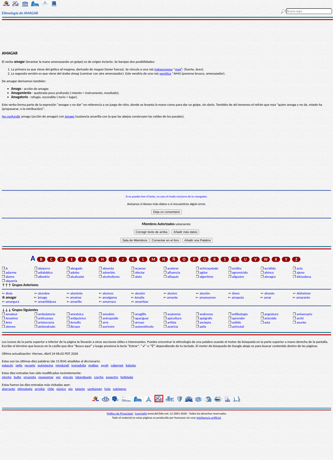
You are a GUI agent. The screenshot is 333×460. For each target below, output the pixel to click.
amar (267, 297)
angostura (271, 314)
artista (171, 322)
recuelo (30, 365)
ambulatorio (46, 314)
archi (300, 318)
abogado (76, 268)
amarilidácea (47, 302)
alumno (108, 293)
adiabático (45, 272)
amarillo (76, 302)
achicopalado (209, 268)
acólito (236, 268)
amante (172, 297)
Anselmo (12, 318)
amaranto (303, 297)
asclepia (205, 322)
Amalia (139, 297)
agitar (204, 272)
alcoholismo (111, 277)
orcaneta (30, 377)
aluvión (205, 293)
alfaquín (173, 277)
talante (80, 389)
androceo (206, 314)
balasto (131, 365)
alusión (140, 293)
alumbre (44, 293)
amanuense (207, 297)
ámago (69, 116)
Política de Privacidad (120, 413)
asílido (236, 322)
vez (58, 377)
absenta (108, 268)
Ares (9, 322)
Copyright (141, 413)
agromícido (240, 272)
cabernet (117, 365)
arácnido (270, 318)
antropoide (110, 318)
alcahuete (77, 277)
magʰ (178, 69)
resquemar (46, 377)
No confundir (11, 116)
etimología (24, 389)
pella (18, 365)
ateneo (10, 326)
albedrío (43, 277)
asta (267, 322)
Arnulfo (75, 322)
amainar (76, 297)
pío (70, 389)
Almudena (304, 277)
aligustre (238, 277)
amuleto (108, 314)
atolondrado (46, 326)
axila (203, 326)
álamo (10, 277)
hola (108, 389)
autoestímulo (144, 326)
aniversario (304, 314)
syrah (104, 365)
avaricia (172, 326)
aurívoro (108, 326)
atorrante (8, 389)
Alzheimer (304, 293)
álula (9, 293)
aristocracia (46, 322)
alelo (138, 277)
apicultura (174, 318)
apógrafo (206, 318)
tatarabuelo (83, 377)
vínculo (68, 377)
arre (105, 322)
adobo (74, 272)
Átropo (75, 326)
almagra (270, 277)
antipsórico (78, 318)
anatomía (174, 314)
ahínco (269, 272)
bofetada (126, 377)
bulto (17, 377)
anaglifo (140, 314)
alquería (11, 281)
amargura (12, 302)
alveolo (269, 293)
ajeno (301, 272)
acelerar (173, 268)
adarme (11, 272)
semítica (165, 73)
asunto (301, 322)
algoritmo (206, 277)
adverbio (109, 272)
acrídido (270, 268)
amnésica (76, 314)
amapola (238, 297)
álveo (236, 293)
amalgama (109, 297)
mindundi (62, 365)
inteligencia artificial (209, 417)
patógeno (119, 389)
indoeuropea (163, 69)
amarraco (109, 302)
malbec (93, 365)
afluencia (173, 272)
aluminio (76, 293)
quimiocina (45, 365)
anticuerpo (45, 318)
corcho (98, 377)
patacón (7, 365)
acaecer (140, 268)
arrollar (40, 389)
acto (300, 268)
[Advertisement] (166, 35)
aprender (238, 318)
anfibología (240, 314)
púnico (61, 389)
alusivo (172, 293)
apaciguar (142, 318)
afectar (140, 272)
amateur (12, 314)
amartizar (141, 302)
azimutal (238, 326)
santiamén (94, 389)
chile (50, 389)
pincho (6, 377)
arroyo (139, 322)
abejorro (44, 268)
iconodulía (78, 365)
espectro (112, 377)
